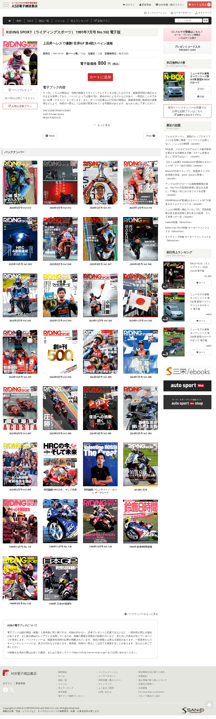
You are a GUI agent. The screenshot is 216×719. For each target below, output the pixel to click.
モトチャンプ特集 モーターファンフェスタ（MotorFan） (188, 238)
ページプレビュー (20, 90)
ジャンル (60, 20)
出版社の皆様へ (146, 683)
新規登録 (145, 4)
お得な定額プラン (20, 106)
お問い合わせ (104, 692)
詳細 (200, 96)
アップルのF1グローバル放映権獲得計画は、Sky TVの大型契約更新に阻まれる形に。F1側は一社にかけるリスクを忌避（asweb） (186, 189)
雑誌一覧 (62, 680)
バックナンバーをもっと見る (141, 614)
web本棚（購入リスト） (170, 4)
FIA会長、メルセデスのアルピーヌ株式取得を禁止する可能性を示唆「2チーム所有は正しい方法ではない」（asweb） (188, 152)
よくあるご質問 (106, 688)
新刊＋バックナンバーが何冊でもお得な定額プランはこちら (187, 111)
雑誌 (44, 20)
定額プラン (102, 20)
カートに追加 (100, 76)
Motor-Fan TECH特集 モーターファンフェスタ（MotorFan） (187, 229)
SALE (30, 20)
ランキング (79, 20)
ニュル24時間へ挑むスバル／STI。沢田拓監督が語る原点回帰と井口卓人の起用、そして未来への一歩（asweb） (188, 213)
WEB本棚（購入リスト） (110, 680)
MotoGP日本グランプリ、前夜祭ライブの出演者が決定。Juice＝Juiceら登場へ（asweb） (187, 174)
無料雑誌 (62, 672)
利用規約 (142, 676)
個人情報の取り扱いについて (152, 680)
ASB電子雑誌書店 (24, 673)
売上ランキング (66, 688)
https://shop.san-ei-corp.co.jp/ (89, 652)
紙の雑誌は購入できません (20, 98)
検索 (205, 20)
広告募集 (142, 688)
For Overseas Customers (151, 692)
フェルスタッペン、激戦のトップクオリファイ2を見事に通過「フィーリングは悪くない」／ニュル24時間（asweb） (187, 140)
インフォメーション (154, 12)
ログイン (129, 4)
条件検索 (62, 692)
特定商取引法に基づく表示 (151, 672)
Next (52, 135)
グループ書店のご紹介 (149, 696)
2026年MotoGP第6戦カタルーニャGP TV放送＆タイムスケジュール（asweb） (188, 202)
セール (61, 676)
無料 (19, 20)
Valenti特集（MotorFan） (179, 222)
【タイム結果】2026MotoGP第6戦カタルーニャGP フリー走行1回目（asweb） (188, 163)
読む (201, 88)
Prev (149, 135)
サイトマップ (201, 12)
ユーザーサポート (179, 12)
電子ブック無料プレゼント (71, 696)
